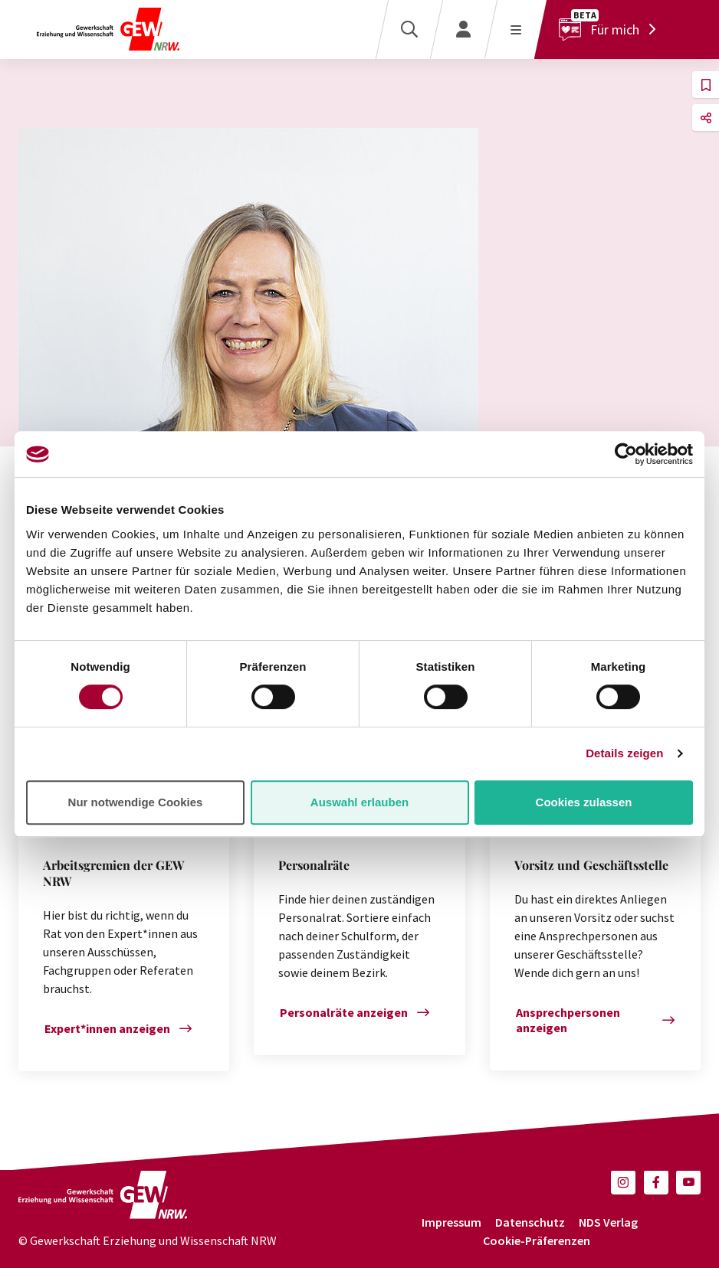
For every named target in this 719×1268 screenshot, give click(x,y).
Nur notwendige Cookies (135, 802)
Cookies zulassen (584, 802)
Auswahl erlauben (359, 802)
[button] (705, 84)
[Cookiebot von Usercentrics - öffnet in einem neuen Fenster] (626, 454)
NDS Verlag (608, 1222)
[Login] (463, 29)
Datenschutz (530, 1222)
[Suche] (409, 29)
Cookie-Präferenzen (536, 1240)
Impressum (451, 1222)
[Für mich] (611, 29)
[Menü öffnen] (515, 29)
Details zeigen (624, 753)
